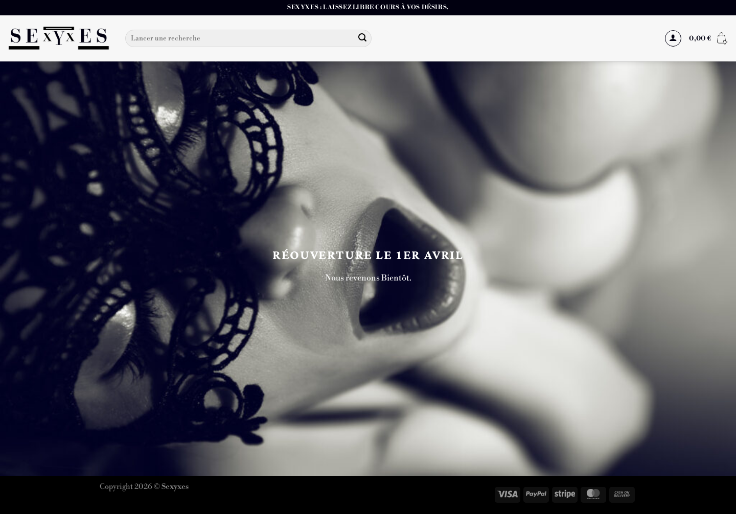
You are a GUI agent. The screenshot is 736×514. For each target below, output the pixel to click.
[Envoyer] (362, 38)
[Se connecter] (673, 38)
